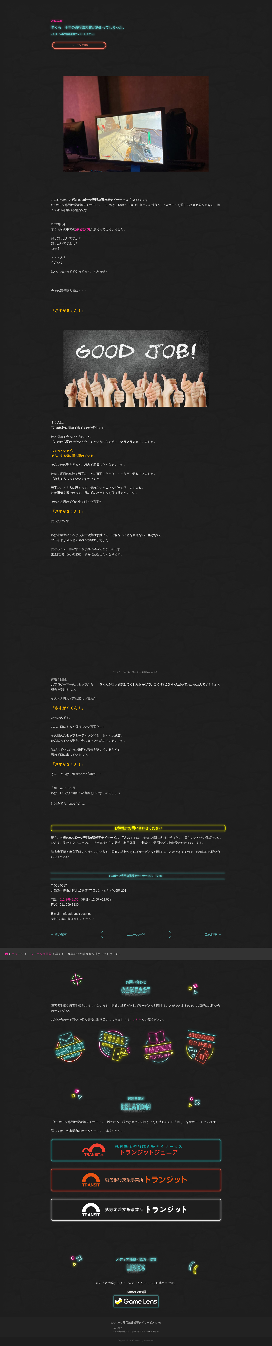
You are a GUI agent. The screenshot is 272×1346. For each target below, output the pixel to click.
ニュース (18, 954)
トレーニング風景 (79, 45)
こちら (137, 1019)
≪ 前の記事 (59, 934)
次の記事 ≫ (213, 934)
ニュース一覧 (136, 934)
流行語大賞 (82, 229)
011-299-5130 (69, 899)
